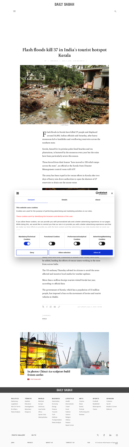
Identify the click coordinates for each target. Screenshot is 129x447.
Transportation (57, 420)
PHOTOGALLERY (36, 379)
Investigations (29, 406)
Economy (55, 404)
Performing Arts (84, 412)
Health (68, 401)
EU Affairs (14, 409)
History (68, 420)
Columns (109, 401)
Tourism (54, 412)
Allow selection (64, 252)
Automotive (55, 401)
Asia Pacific (41, 409)
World (41, 399)
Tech (53, 414)
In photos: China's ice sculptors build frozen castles (49, 373)
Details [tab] (64, 200)
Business (56, 399)
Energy (54, 406)
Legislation (14, 404)
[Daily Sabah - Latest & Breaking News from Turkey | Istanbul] (64, 4)
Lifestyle (70, 399)
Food (67, 409)
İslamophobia (42, 417)
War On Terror (15, 406)
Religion (68, 417)
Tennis (95, 409)
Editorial (109, 409)
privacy (30, 442)
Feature (68, 422)
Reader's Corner (111, 406)
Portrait (81, 409)
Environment (69, 404)
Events (81, 406)
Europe (40, 404)
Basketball (96, 404)
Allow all (97, 252)
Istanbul (27, 401)
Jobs (12, 442)
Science (68, 414)
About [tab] (97, 200)
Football (95, 401)
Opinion (110, 399)
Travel (67, 406)
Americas (41, 406)
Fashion (68, 412)
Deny (32, 252)
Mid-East (41, 401)
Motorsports (97, 406)
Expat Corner (70, 425)
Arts (81, 399)
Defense (54, 417)
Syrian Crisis (42, 414)
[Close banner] (112, 193)
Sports (96, 399)
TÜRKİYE (28, 399)
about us (49, 442)
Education (28, 404)
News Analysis (15, 412)
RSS (89, 442)
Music (81, 404)
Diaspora (28, 412)
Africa (40, 412)
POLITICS (15, 399)
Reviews (81, 414)
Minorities (28, 409)
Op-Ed (108, 404)
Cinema (81, 401)
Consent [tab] (31, 200)
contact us (70, 442)
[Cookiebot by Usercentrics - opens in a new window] (97, 193)
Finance (54, 409)
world (44, 319)
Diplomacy (14, 401)
